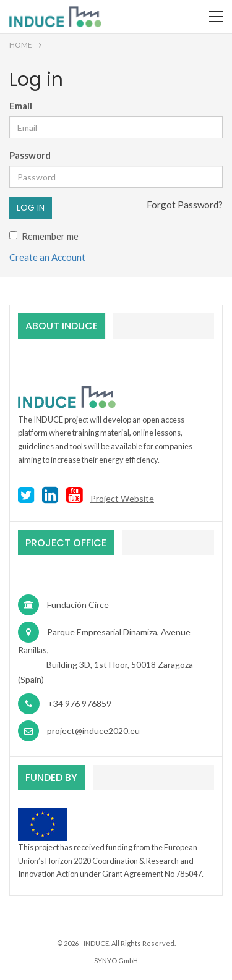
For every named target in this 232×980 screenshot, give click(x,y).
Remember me (44, 236)
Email (20, 105)
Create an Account (47, 257)
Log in (31, 207)
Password (30, 155)
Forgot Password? (185, 204)
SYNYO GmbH (116, 961)
